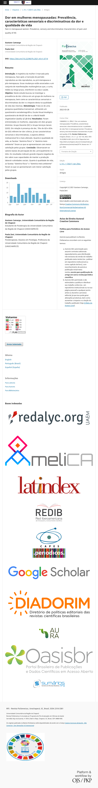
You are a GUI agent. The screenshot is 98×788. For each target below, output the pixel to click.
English (8, 359)
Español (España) (12, 367)
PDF (65, 97)
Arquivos (15, 10)
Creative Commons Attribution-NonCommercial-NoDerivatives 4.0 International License (74, 207)
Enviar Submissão (14, 344)
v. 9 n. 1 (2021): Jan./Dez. (31, 10)
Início (7, 10)
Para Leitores (10, 383)
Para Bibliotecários (12, 390)
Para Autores (10, 386)
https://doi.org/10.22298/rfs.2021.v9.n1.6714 (29, 58)
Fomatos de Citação (69, 151)
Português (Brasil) (13, 363)
